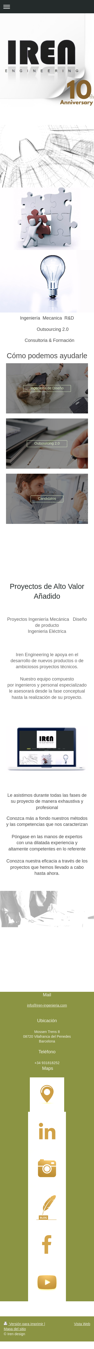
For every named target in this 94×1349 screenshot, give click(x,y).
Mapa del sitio (15, 1329)
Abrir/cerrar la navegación (47, 6)
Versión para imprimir (24, 1324)
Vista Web (82, 1324)
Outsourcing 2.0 (47, 443)
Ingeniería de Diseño (47, 388)
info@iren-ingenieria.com (47, 1005)
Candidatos (47, 499)
